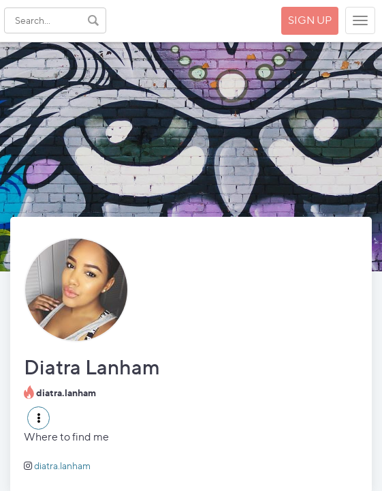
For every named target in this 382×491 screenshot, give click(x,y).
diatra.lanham (62, 465)
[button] (38, 418)
